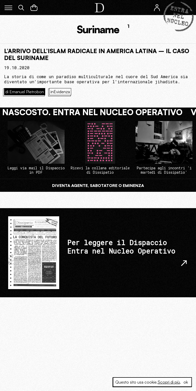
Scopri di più (169, 382)
